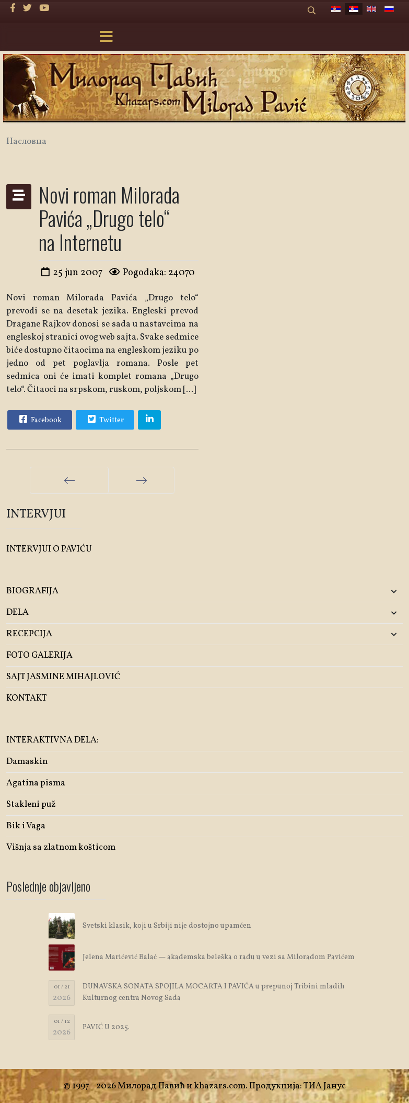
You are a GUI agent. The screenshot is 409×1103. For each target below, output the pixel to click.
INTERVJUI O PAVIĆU (49, 549)
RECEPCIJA (29, 634)
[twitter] (27, 9)
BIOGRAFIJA (32, 591)
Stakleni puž (31, 804)
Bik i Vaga (25, 826)
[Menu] (106, 38)
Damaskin (27, 762)
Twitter (104, 419)
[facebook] (13, 9)
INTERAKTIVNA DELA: (52, 740)
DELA (17, 612)
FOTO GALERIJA (39, 655)
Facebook (39, 419)
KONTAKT (26, 698)
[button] (337, 591)
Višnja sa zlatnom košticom (60, 847)
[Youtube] (44, 9)
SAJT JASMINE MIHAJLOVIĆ (63, 677)
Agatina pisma (35, 783)
